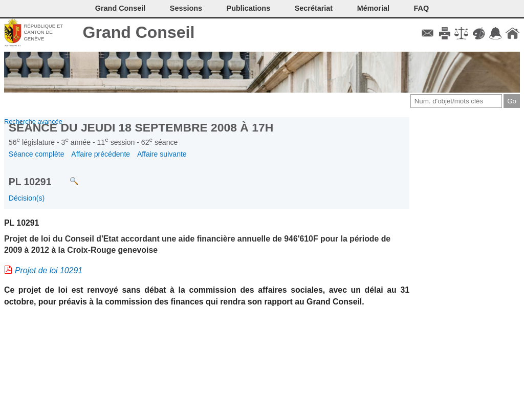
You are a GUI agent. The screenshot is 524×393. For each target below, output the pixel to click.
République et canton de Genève (43, 32)
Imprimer (444, 33)
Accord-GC (495, 33)
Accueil (512, 33)
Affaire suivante (162, 154)
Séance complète (36, 154)
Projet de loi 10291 (48, 270)
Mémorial (373, 8)
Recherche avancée (33, 121)
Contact (427, 33)
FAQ (421, 8)
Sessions (186, 8)
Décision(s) (27, 198)
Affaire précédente (100, 154)
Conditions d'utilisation (461, 33)
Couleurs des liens (478, 33)
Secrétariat (314, 8)
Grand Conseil (139, 32)
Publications (249, 8)
